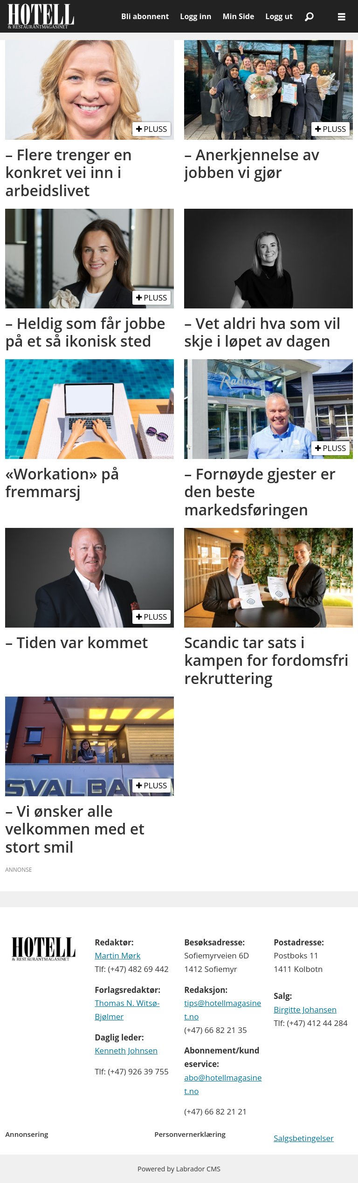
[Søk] (309, 16)
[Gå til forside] (60, 16)
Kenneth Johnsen (126, 1050)
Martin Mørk (117, 955)
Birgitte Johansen (305, 1009)
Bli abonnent (145, 16)
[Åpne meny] (341, 16)
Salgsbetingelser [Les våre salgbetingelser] (304, 1138)
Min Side (238, 16)
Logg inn (195, 16)
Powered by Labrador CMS (179, 1168)
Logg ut (279, 16)
